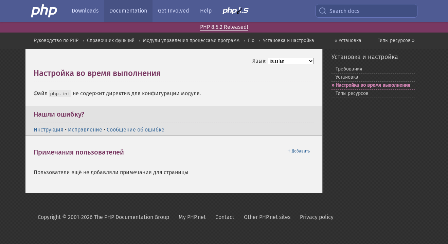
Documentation (128, 10)
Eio (251, 40)
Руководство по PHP (56, 40)
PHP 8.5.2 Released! (224, 27)
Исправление (85, 129)
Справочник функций (111, 40)
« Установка (348, 40)
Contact (224, 217)
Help (206, 10)
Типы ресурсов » (396, 40)
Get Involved (173, 10)
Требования (349, 69)
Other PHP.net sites (267, 217)
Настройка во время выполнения (373, 85)
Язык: (259, 61)
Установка (347, 77)
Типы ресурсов (352, 93)
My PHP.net (192, 217)
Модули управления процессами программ (191, 40)
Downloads (85, 10)
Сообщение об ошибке (135, 129)
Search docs (339, 11)
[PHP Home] (44, 11)
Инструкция (49, 129)
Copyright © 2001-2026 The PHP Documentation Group (103, 217)
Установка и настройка (288, 40)
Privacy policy (317, 217)
